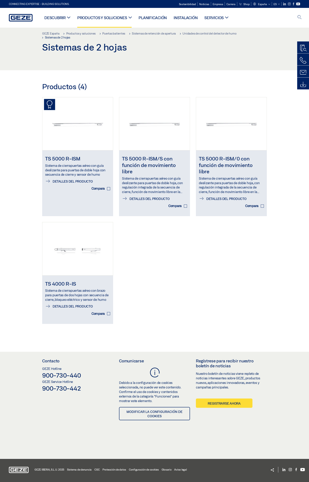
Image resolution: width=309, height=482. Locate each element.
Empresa (218, 4)
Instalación (185, 17)
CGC (97, 469)
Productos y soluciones (102, 17)
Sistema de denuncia (79, 469)
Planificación (153, 17)
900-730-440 (61, 375)
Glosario (167, 469)
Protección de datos (114, 469)
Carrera (230, 4)
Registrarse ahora (224, 403)
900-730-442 (61, 388)
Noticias (204, 4)
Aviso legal (180, 469)
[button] (261, 4)
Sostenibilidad (187, 4)
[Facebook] (294, 4)
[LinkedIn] (285, 4)
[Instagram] (289, 4)
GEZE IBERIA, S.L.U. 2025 (49, 469)
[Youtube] (298, 4)
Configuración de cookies (144, 469)
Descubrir (55, 17)
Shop (244, 4)
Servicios (214, 17)
